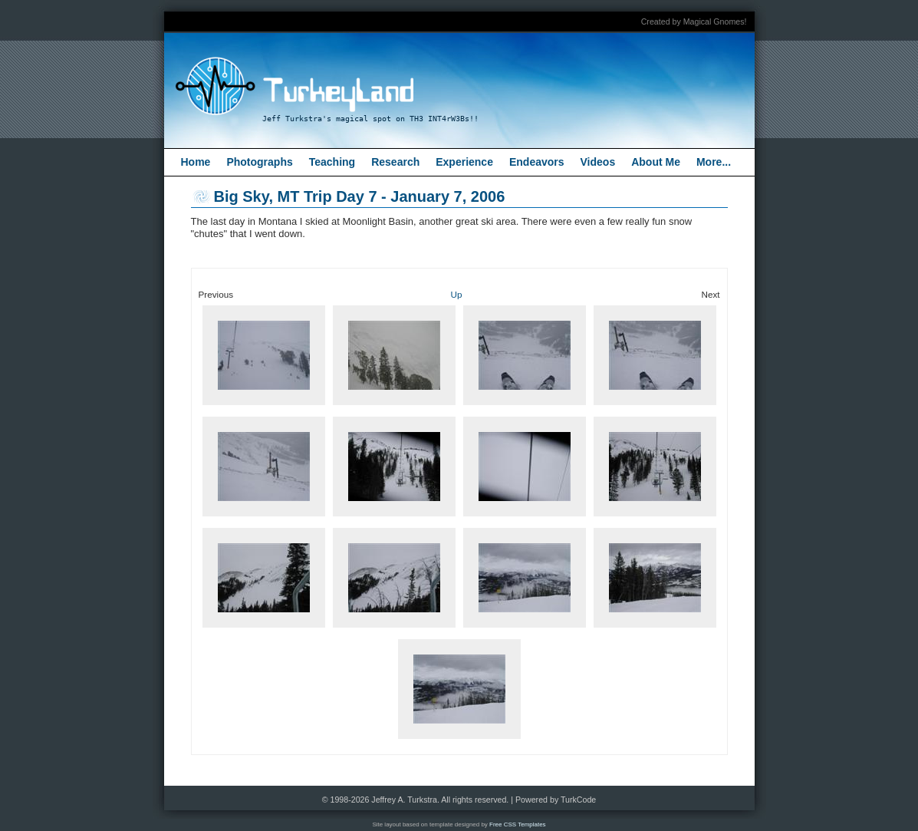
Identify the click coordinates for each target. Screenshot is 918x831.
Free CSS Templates (517, 824)
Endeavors (536, 162)
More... (713, 162)
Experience (464, 162)
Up (456, 294)
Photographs (259, 162)
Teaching (332, 162)
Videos (598, 162)
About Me (655, 162)
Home (196, 162)
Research (395, 162)
